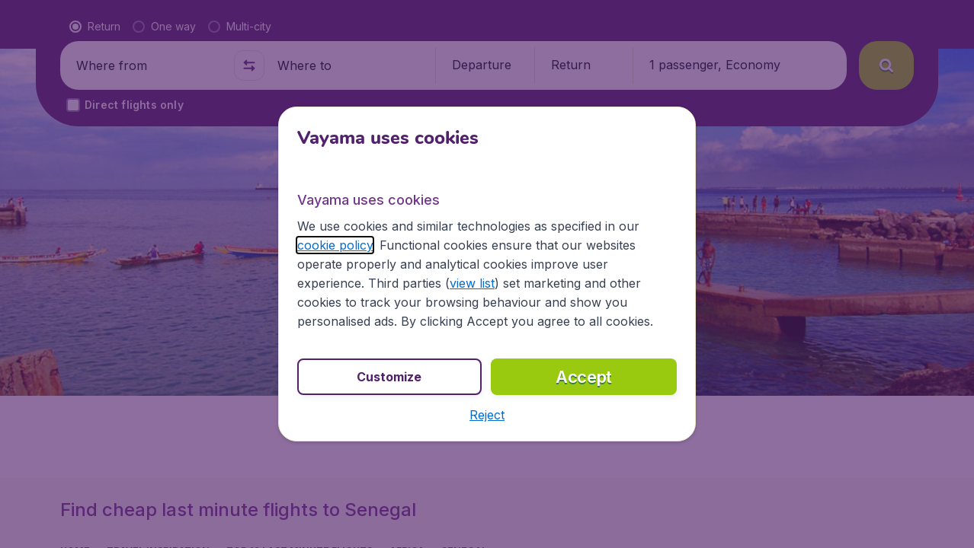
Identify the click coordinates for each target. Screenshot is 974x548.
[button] (487, 414)
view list (472, 283)
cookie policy (335, 245)
